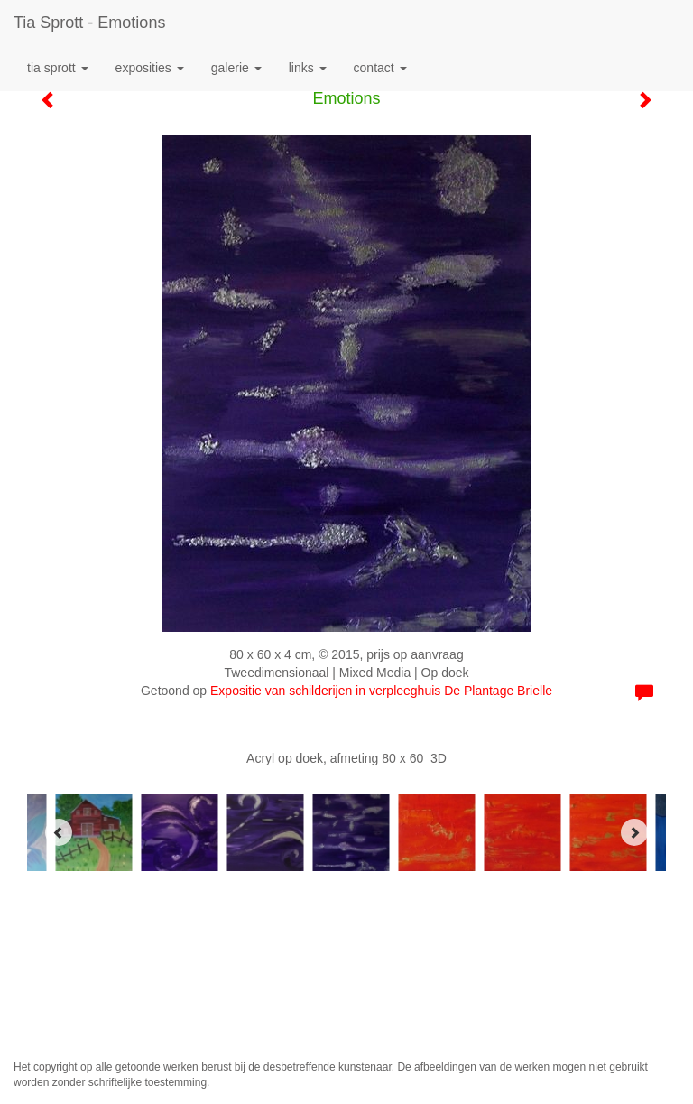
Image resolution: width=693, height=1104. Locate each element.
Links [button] (308, 67)
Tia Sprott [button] (57, 67)
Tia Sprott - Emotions (89, 23)
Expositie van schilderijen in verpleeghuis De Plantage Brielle (381, 690)
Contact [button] (380, 67)
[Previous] (58, 832)
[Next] (634, 832)
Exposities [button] (150, 67)
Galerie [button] (236, 67)
